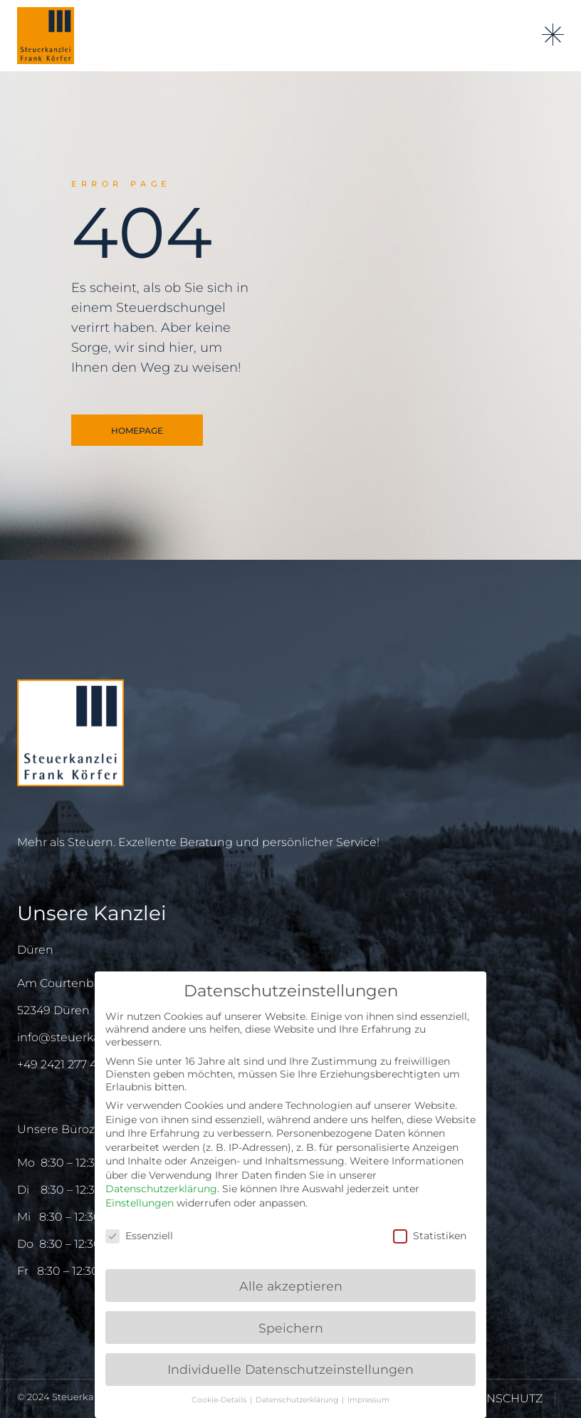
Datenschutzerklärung (161, 1188)
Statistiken (429, 1235)
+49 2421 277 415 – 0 (72, 1064)
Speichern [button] (290, 1327)
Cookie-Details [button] (220, 1399)
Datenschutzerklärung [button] (298, 1399)
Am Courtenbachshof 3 (82, 983)
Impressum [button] (368, 1399)
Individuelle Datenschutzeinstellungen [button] (290, 1369)
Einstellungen (139, 1203)
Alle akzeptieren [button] (290, 1285)
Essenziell (139, 1235)
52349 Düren (53, 1010)
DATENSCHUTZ (499, 1398)
